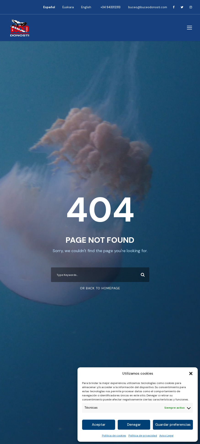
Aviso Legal (166, 435)
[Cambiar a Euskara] (68, 7)
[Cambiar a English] (86, 7)
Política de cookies (114, 435)
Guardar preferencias (173, 424)
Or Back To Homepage (100, 288)
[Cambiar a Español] (49, 7)
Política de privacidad (142, 435)
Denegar (134, 424)
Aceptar (98, 424)
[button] (191, 373)
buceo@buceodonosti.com (147, 7)
